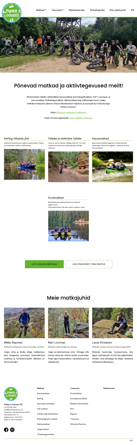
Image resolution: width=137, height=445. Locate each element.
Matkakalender (77, 10)
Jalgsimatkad (43, 429)
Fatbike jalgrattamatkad (47, 414)
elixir (131, 440)
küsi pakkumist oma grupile (89, 264)
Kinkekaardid (97, 10)
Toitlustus (74, 419)
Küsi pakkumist (118, 10)
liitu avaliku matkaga (44, 264)
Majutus (73, 414)
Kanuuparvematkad (45, 403)
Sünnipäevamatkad (78, 398)
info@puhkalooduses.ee (13, 410)
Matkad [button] (40, 10)
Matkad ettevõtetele (79, 403)
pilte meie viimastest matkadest (71, 112)
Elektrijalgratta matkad (47, 419)
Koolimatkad (75, 393)
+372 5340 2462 (10, 407)
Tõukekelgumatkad (45, 434)
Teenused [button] (56, 10)
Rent (72, 409)
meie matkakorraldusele (80, 117)
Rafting (40, 398)
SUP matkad (42, 409)
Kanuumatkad (43, 393)
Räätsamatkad (43, 424)
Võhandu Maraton (78, 424)
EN (132, 10)
